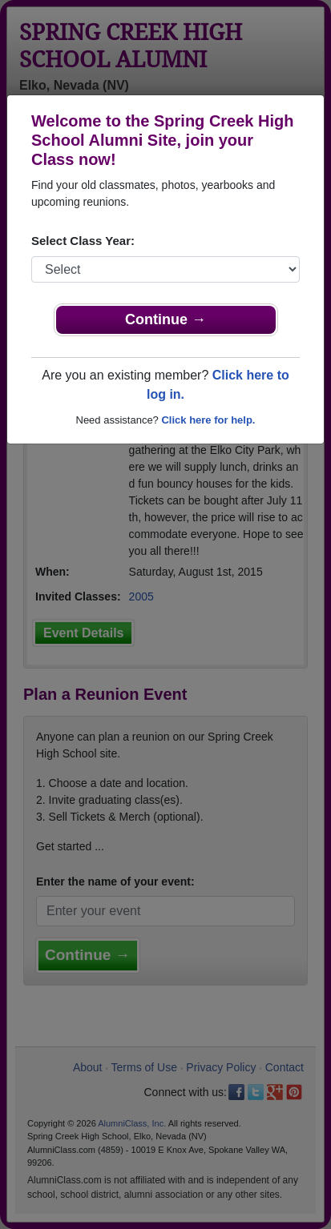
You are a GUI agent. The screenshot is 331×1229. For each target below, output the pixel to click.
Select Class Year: (83, 240)
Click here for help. (208, 420)
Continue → (165, 319)
